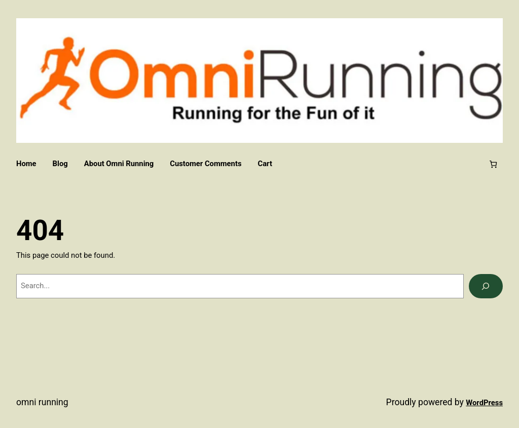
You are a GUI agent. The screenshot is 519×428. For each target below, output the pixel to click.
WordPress (484, 402)
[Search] (486, 286)
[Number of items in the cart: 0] (493, 164)
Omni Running (42, 402)
